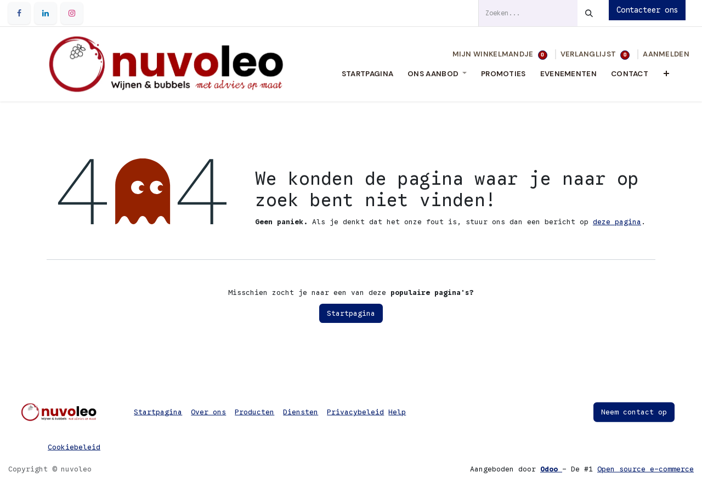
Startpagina (351, 313)
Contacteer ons (647, 10)
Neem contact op (634, 412)
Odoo (551, 469)
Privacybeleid (355, 412)
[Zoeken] (589, 13)
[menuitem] (367, 74)
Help (397, 412)
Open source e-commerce (645, 469)
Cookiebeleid (74, 447)
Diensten (300, 412)
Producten (254, 412)
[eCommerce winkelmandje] (500, 54)
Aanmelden (666, 54)
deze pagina (617, 221)
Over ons (208, 412)
